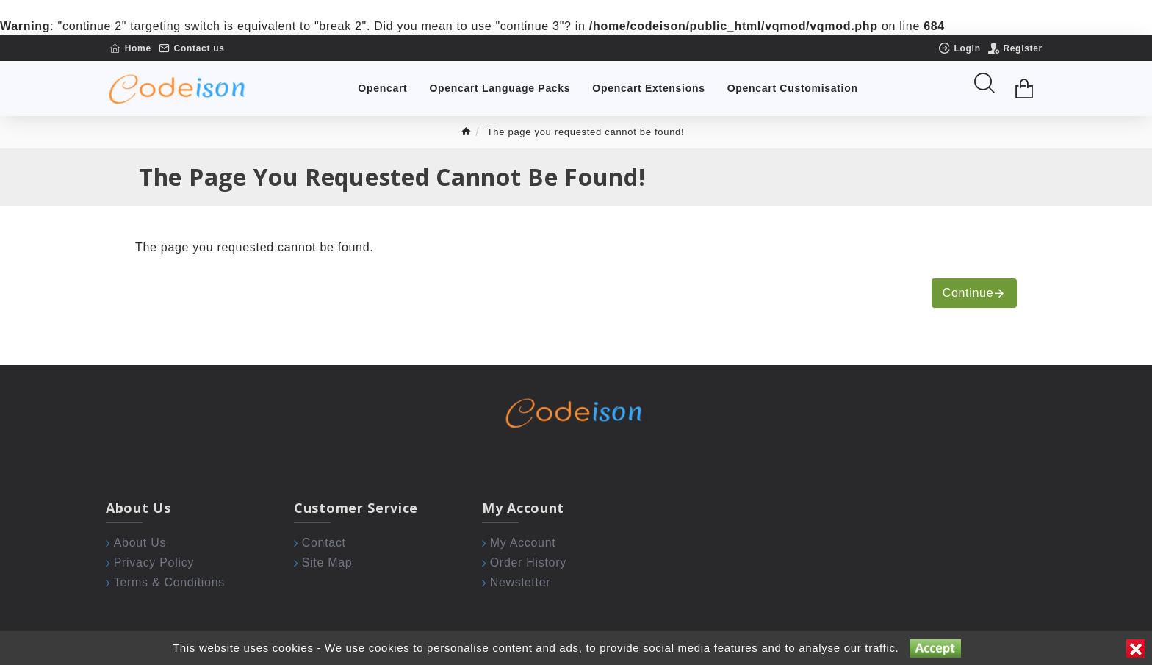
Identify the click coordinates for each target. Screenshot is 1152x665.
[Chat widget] (576, 332)
